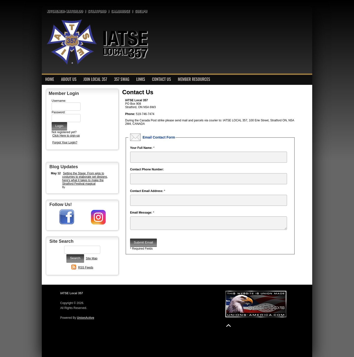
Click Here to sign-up (66, 135)
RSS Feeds (85, 267)
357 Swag (121, 79)
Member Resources (194, 79)
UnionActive (85, 317)
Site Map (91, 258)
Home (49, 79)
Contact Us (161, 79)
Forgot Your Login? (64, 142)
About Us (68, 79)
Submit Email (143, 244)
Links (140, 79)
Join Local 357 (95, 79)
